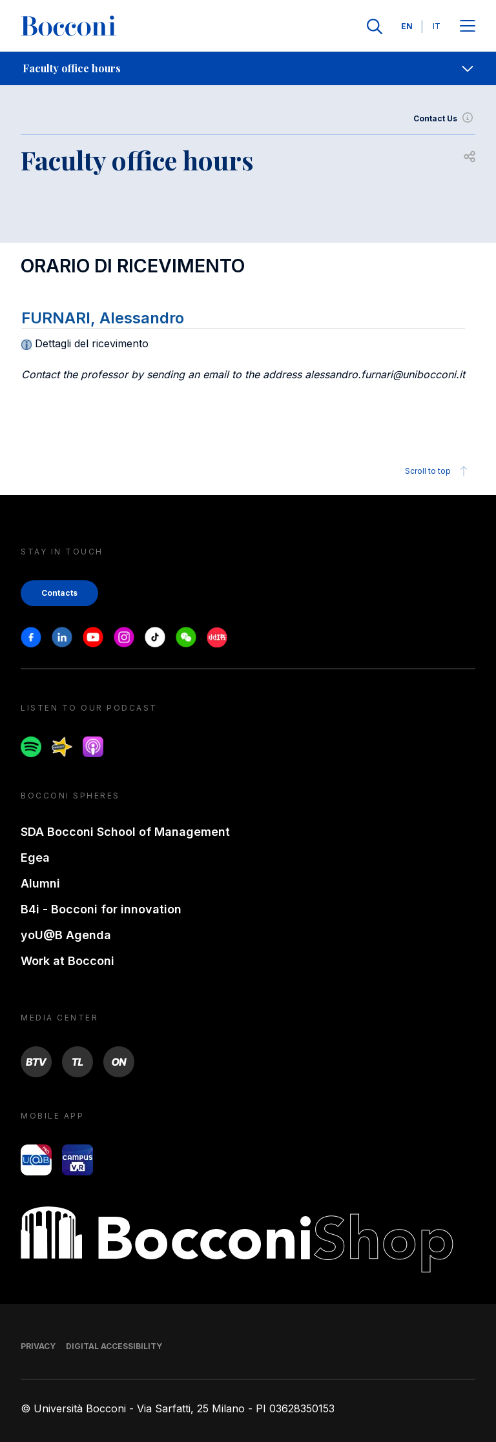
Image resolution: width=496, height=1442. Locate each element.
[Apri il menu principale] (467, 26)
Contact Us (444, 119)
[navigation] (248, 68)
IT (436, 26)
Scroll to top (438, 471)
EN (407, 26)
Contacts (59, 593)
